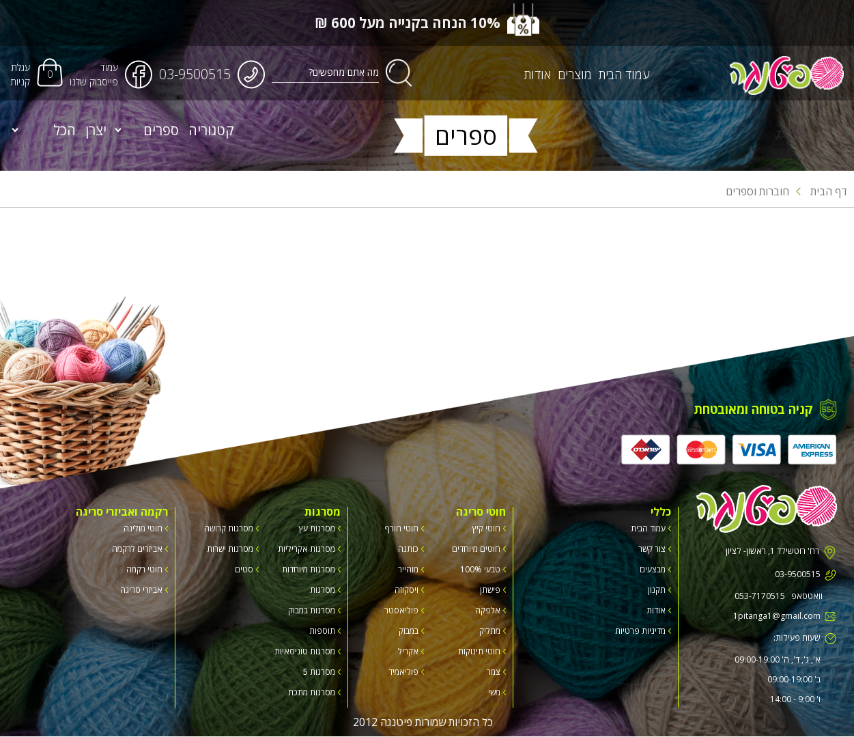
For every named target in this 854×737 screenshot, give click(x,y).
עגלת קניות (20, 74)
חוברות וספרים (757, 191)
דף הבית (821, 191)
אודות (538, 74)
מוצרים (575, 74)
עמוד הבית (624, 74)
